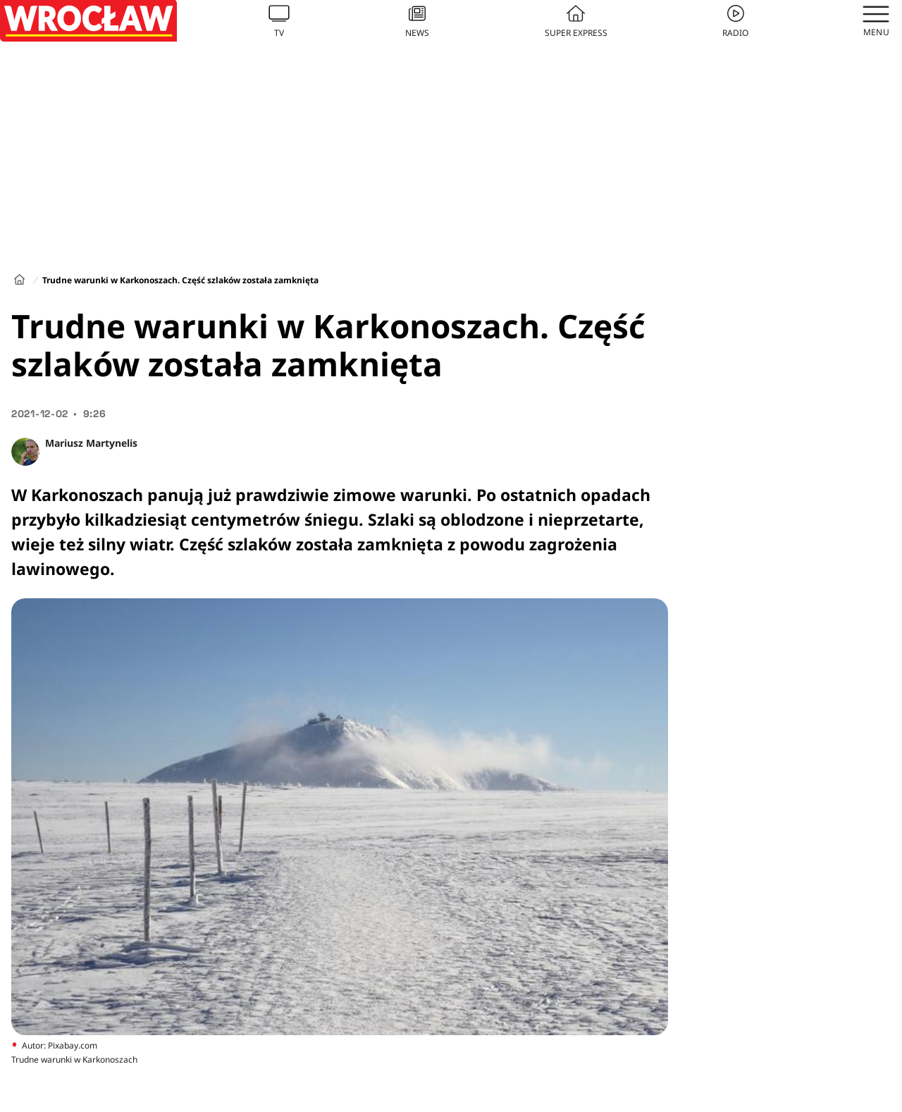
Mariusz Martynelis (91, 443)
